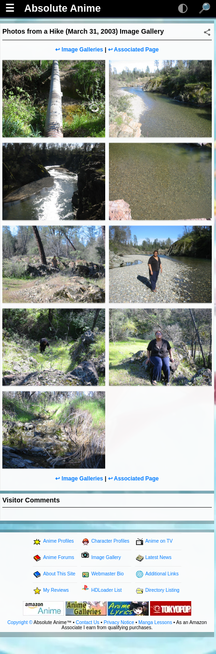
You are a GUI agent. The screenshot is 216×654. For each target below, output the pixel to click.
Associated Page (136, 49)
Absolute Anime (62, 8)
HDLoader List (106, 590)
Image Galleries (82, 49)
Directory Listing (162, 590)
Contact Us (87, 622)
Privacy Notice (119, 622)
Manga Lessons (155, 622)
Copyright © (20, 622)
